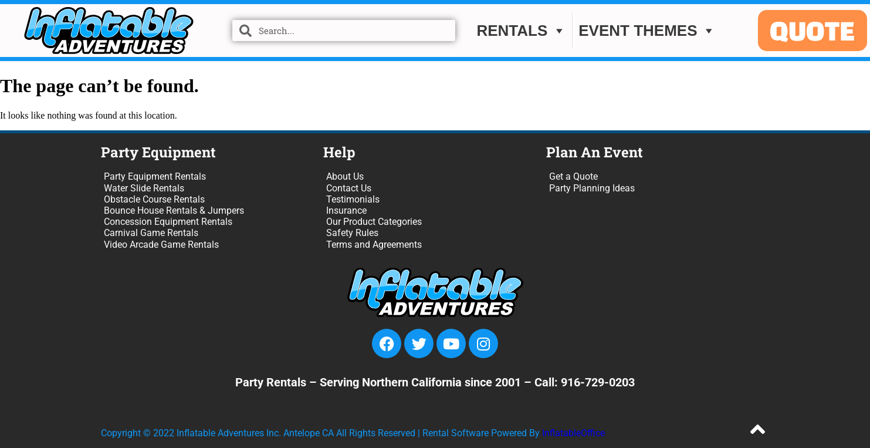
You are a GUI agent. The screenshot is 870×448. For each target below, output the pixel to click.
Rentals (521, 31)
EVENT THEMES (647, 31)
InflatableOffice (573, 433)
